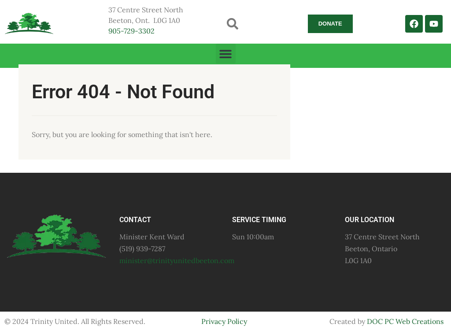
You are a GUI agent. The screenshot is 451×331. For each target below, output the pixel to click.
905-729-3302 (131, 30)
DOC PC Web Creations (405, 321)
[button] (233, 23)
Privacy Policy (224, 321)
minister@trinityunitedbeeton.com (176, 260)
